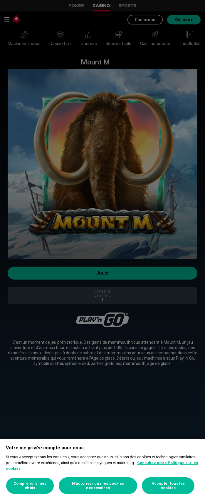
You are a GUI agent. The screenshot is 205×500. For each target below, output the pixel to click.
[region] (102, 469)
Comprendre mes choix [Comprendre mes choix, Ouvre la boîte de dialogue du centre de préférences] (30, 485)
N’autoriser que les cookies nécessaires (98, 485)
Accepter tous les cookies (168, 485)
